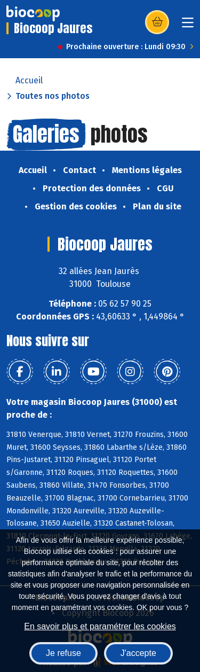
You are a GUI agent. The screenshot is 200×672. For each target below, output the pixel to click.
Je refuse (63, 653)
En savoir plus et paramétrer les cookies (100, 626)
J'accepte (138, 653)
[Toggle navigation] (188, 26)
